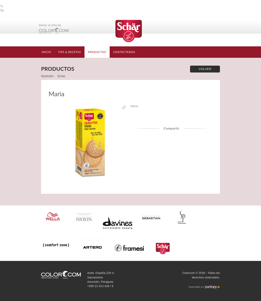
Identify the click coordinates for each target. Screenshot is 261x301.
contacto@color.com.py (102, 290)
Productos (97, 52)
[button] (124, 107)
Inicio (46, 52)
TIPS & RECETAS (69, 52)
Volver (205, 69)
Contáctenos (124, 52)
